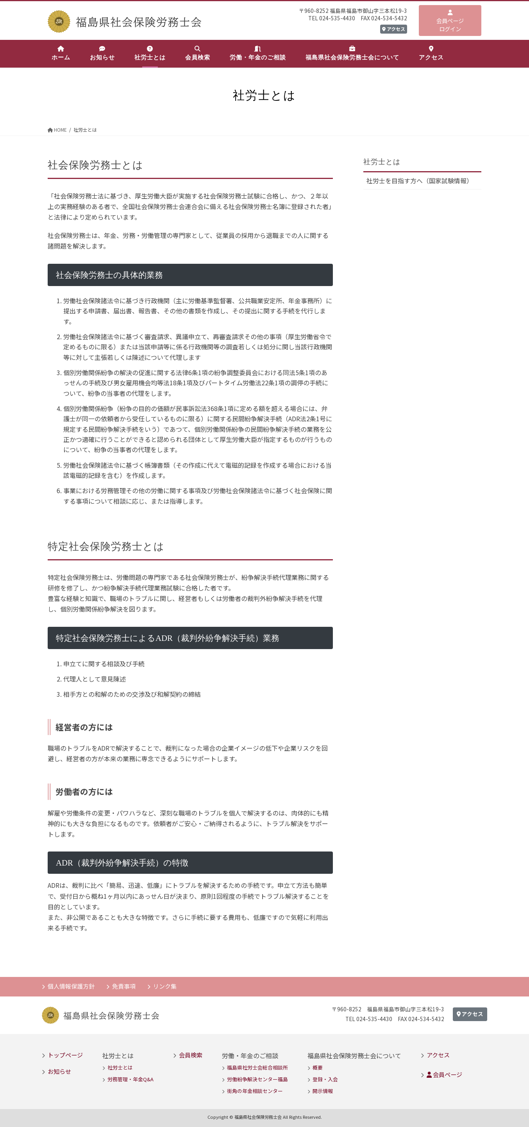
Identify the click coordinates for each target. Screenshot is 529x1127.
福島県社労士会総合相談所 (257, 1067)
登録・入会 (325, 1079)
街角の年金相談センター (255, 1091)
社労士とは (381, 162)
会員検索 (190, 1054)
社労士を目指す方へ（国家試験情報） (419, 181)
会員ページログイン (450, 21)
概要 (318, 1067)
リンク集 (165, 986)
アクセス (393, 28)
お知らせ (59, 1071)
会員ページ (444, 1074)
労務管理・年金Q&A (130, 1079)
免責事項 (124, 986)
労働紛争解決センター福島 (257, 1079)
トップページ (65, 1054)
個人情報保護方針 (71, 986)
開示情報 (323, 1091)
